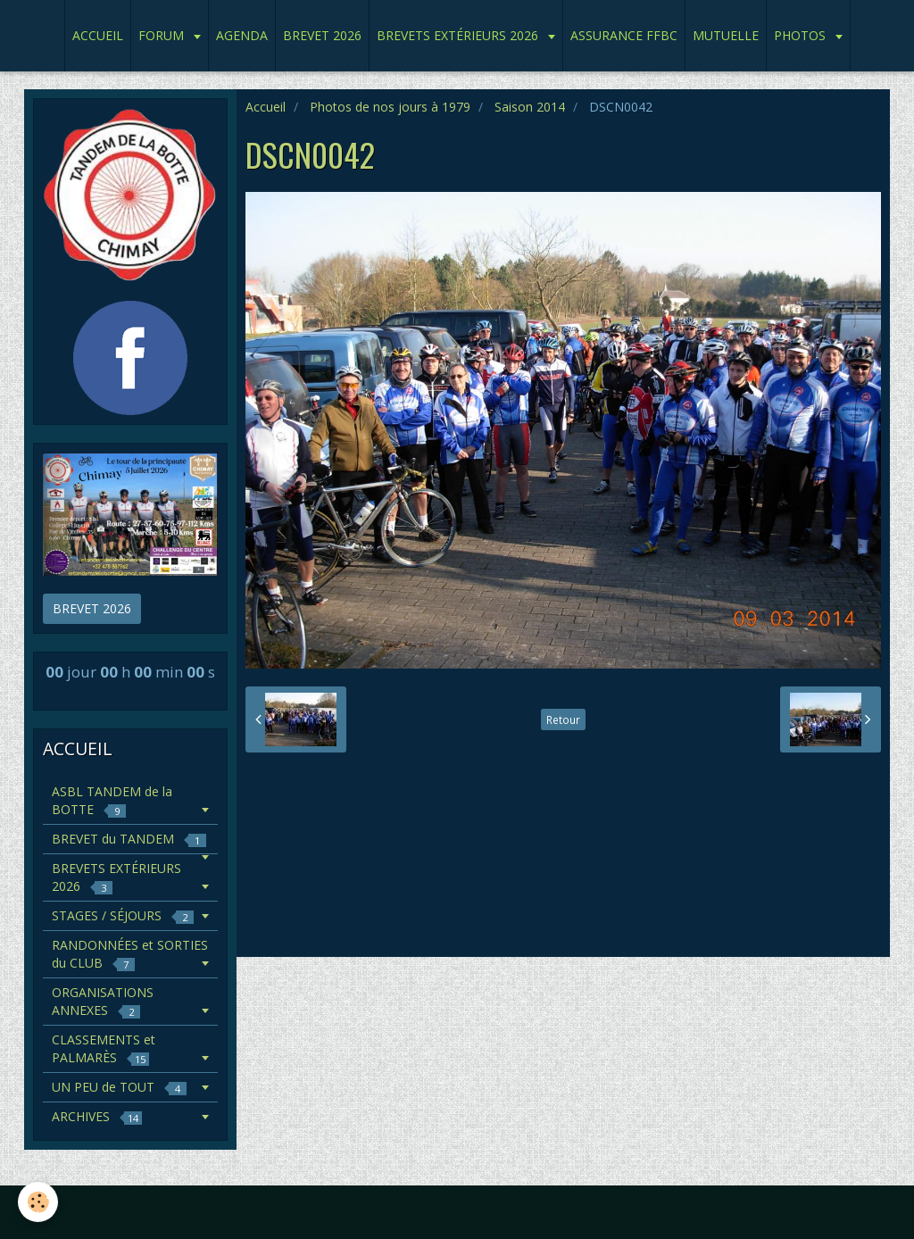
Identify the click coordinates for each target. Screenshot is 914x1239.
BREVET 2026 (322, 35)
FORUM (162, 35)
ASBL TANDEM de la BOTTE (112, 800)
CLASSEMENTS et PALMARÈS (103, 1048)
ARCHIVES (97, 1116)
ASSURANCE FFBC (623, 35)
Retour (563, 719)
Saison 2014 (529, 106)
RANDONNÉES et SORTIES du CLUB (130, 953)
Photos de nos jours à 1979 (390, 106)
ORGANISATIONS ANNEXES (103, 1001)
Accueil (265, 106)
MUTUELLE (726, 35)
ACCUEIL (97, 35)
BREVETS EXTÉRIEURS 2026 (459, 35)
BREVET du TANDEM (129, 838)
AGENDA (242, 35)
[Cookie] (38, 1202)
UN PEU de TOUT (119, 1086)
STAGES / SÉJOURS (123, 915)
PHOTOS (801, 35)
